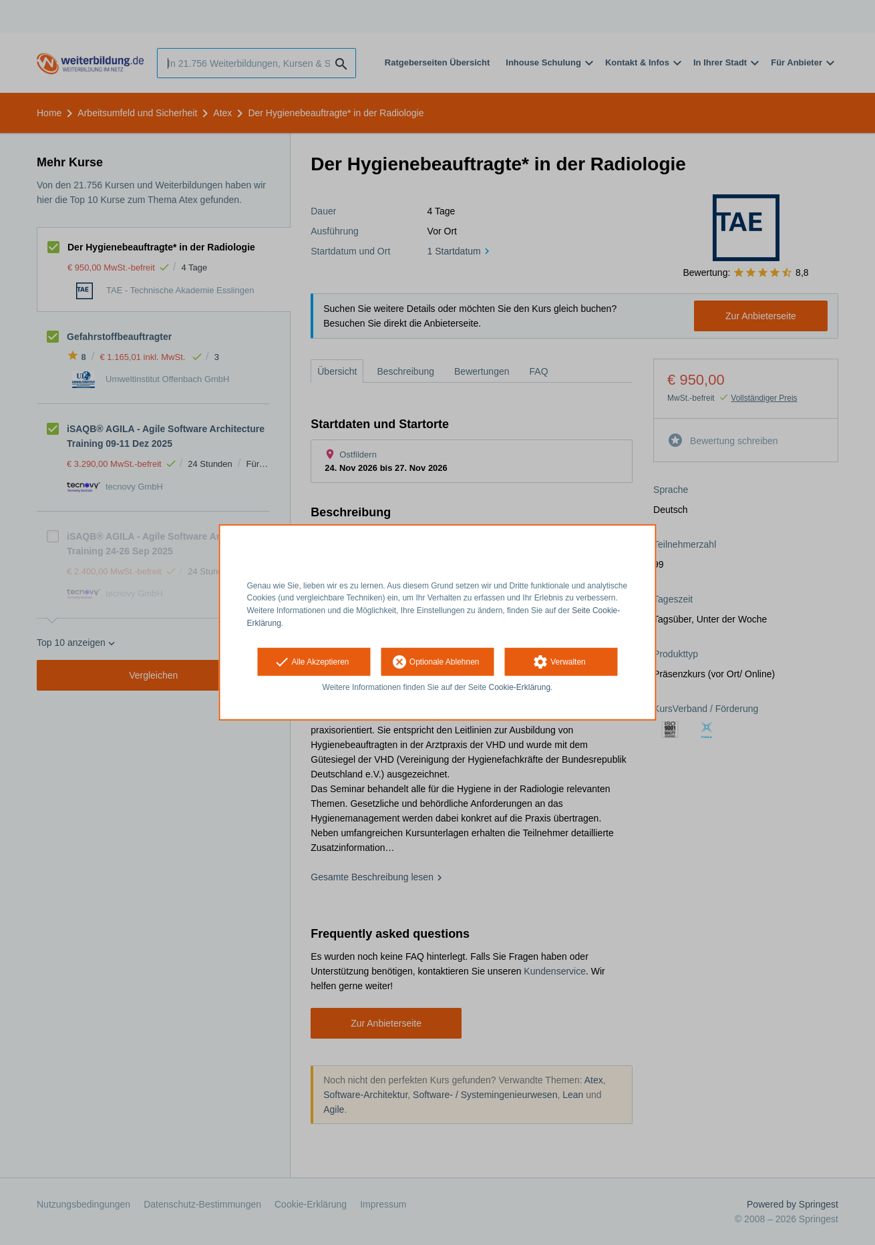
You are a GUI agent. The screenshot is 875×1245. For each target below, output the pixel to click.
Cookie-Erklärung (520, 687)
